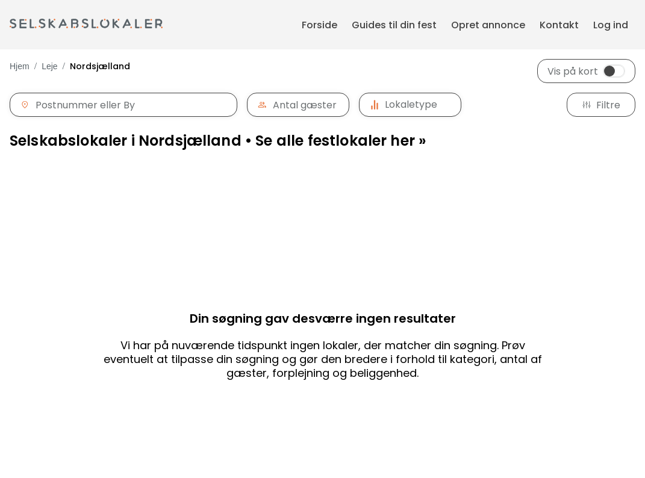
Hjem (20, 66)
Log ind (610, 25)
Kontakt (559, 25)
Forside (319, 25)
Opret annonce (488, 25)
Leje (49, 66)
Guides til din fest (394, 25)
